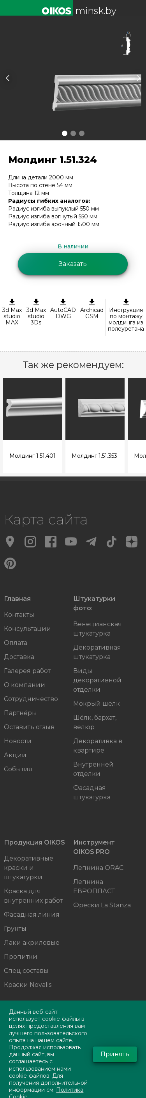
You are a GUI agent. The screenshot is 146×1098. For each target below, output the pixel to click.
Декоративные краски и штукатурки (28, 868)
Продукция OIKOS (34, 842)
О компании (24, 685)
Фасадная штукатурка (92, 792)
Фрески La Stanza (102, 905)
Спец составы (26, 970)
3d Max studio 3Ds (36, 312)
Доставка (19, 657)
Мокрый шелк (96, 703)
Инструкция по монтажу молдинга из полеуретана (126, 315)
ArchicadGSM (92, 309)
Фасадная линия (32, 914)
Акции (15, 755)
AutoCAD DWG (63, 309)
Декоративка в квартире (97, 745)
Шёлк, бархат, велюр (94, 722)
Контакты (19, 614)
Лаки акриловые (32, 942)
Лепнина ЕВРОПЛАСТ (94, 886)
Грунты (15, 928)
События (18, 769)
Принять (114, 1054)
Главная (17, 598)
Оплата (15, 642)
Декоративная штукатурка (97, 652)
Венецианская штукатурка (97, 628)
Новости (18, 741)
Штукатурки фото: (94, 603)
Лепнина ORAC (98, 867)
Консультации (27, 628)
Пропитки (20, 956)
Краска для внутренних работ (33, 895)
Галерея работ (27, 671)
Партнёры (20, 713)
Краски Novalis (27, 984)
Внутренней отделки (93, 769)
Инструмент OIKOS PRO (94, 847)
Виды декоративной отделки (97, 680)
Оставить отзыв (29, 727)
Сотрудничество (31, 699)
